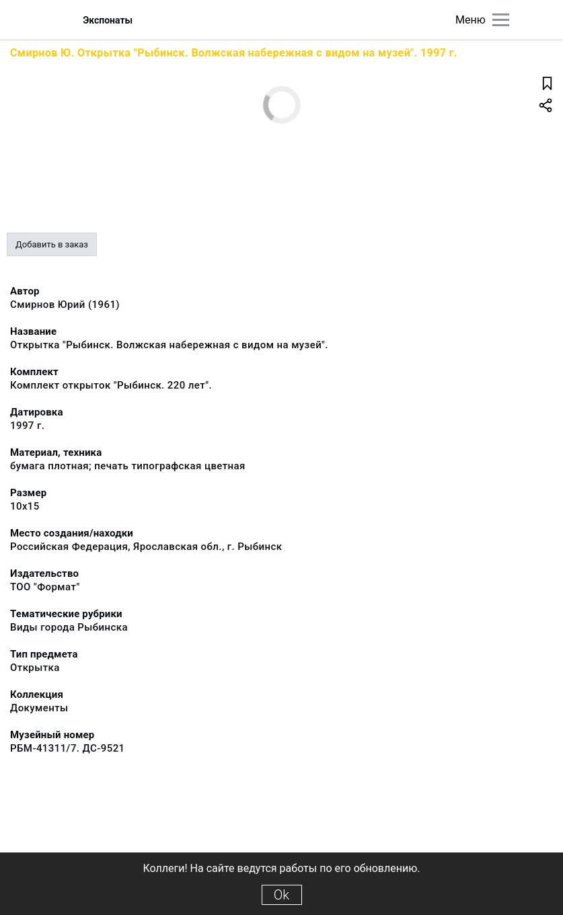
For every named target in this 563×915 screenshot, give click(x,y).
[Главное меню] (501, 20)
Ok (281, 895)
